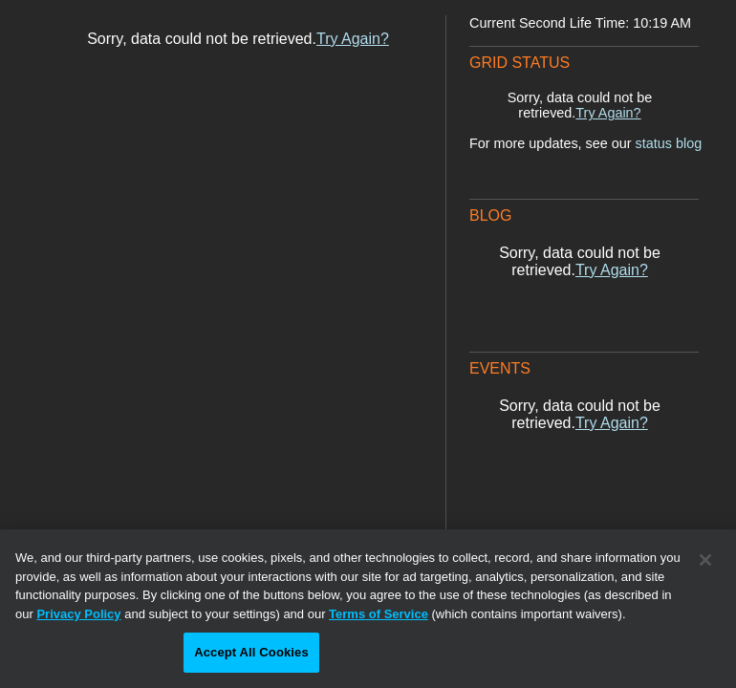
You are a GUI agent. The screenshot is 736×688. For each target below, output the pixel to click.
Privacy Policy (78, 614)
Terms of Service (378, 614)
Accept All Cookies (251, 652)
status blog (669, 143)
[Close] (705, 560)
